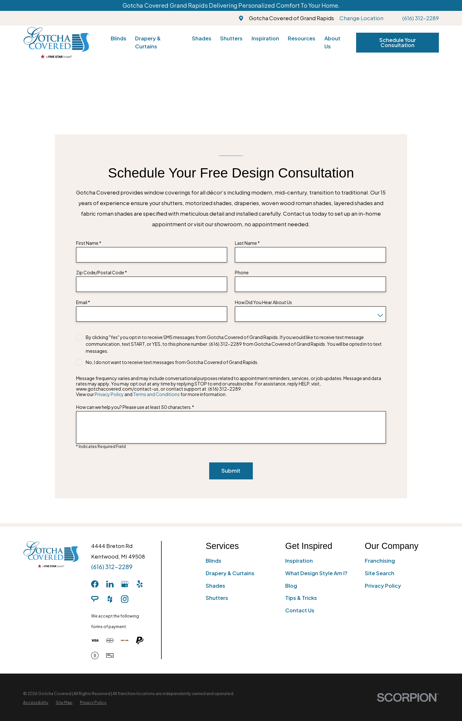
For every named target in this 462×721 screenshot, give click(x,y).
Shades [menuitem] (201, 38)
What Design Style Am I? (316, 573)
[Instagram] (124, 599)
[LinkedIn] (110, 584)
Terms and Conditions (156, 394)
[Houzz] (110, 599)
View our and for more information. (151, 394)
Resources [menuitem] (301, 38)
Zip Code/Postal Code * (101, 272)
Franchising (380, 560)
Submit (230, 470)
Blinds (213, 560)
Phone (242, 272)
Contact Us (299, 610)
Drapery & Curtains (230, 573)
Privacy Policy (109, 394)
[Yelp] (139, 584)
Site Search (379, 573)
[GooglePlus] (124, 584)
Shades (215, 585)
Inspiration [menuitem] (265, 38)
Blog (291, 585)
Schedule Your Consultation (397, 42)
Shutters (217, 597)
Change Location (361, 18)
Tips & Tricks (301, 597)
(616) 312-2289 (420, 18)
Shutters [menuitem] (231, 38)
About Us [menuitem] (332, 42)
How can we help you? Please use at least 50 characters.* (135, 407)
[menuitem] (35, 703)
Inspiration (299, 560)
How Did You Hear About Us (263, 302)
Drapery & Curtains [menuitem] (148, 42)
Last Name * (247, 243)
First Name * (88, 243)
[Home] (56, 42)
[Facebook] (94, 584)
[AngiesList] (94, 599)
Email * (83, 302)
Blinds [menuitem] (118, 38)
